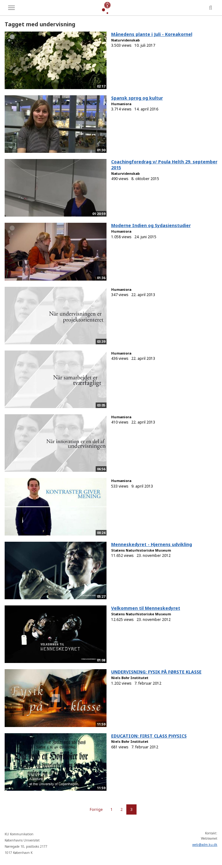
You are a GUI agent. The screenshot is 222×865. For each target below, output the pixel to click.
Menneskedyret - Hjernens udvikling (151, 544)
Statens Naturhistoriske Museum (141, 550)
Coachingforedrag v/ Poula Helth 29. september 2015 (164, 164)
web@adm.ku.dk (204, 844)
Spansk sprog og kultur (137, 98)
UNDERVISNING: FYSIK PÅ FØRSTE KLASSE (156, 672)
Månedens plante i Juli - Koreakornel (151, 34)
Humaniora (121, 103)
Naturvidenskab (125, 40)
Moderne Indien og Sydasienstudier (151, 225)
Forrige (96, 809)
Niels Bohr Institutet (129, 677)
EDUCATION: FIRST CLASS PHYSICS (149, 736)
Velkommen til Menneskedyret (145, 608)
